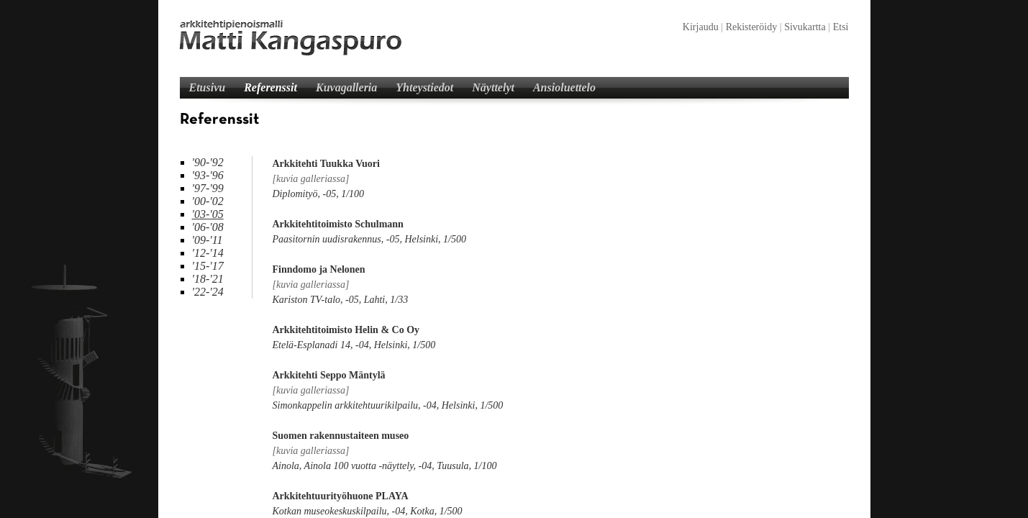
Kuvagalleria (346, 87)
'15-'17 (208, 266)
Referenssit (270, 87)
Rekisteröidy (752, 27)
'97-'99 (208, 188)
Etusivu (207, 87)
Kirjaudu (701, 27)
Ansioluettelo (564, 87)
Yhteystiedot (424, 87)
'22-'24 (208, 292)
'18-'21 (208, 279)
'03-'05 (208, 214)
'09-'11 (207, 240)
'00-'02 (208, 201)
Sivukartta (805, 27)
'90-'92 (208, 162)
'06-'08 (208, 227)
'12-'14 (208, 253)
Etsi (841, 27)
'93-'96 (208, 175)
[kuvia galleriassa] (311, 178)
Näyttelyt (493, 87)
